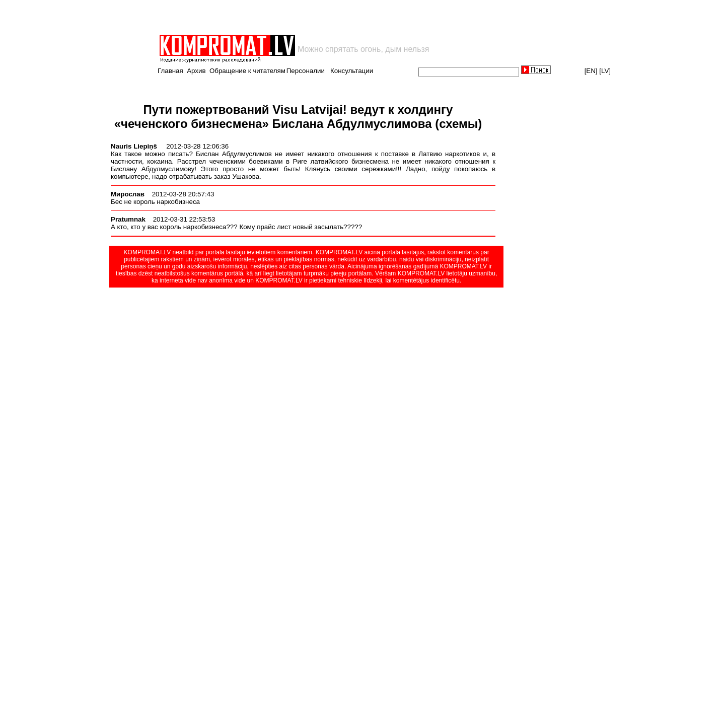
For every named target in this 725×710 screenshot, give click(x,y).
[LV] (605, 71)
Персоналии (305, 71)
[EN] (591, 71)
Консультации (351, 71)
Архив (196, 71)
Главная (170, 71)
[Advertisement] (276, 17)
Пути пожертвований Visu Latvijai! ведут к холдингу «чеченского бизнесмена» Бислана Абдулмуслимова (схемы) (298, 116)
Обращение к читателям (247, 71)
